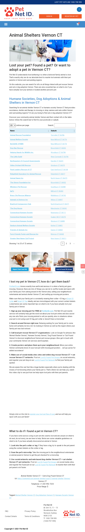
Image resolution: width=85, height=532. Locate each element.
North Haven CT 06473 (59, 178)
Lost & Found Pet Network (44, 360)
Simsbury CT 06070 (58, 165)
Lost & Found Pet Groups (50, 357)
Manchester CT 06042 (59, 208)
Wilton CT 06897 (57, 200)
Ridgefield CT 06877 (58, 174)
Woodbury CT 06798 (58, 152)
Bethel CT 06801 (57, 226)
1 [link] (62, 243)
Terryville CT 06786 (57, 135)
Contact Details (11, 516)
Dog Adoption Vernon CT (45, 495)
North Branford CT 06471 (60, 204)
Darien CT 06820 (57, 230)
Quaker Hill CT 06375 (58, 217)
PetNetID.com (14, 286)
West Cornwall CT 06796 (59, 157)
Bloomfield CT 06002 (58, 148)
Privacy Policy (30, 511)
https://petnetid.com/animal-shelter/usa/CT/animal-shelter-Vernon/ (44, 479)
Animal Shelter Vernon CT (25, 495)
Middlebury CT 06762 (58, 195)
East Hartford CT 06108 (59, 170)
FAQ (6, 511)
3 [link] (70, 243)
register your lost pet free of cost (42, 414)
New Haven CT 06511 (58, 238)
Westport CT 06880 (58, 221)
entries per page (22, 125)
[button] (5, 24)
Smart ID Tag (22, 301)
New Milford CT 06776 (59, 140)
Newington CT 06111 (58, 213)
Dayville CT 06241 (57, 161)
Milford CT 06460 (57, 191)
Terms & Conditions (32, 516)
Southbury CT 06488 (58, 187)
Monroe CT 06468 (57, 234)
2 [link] (66, 243)
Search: (51, 125)
